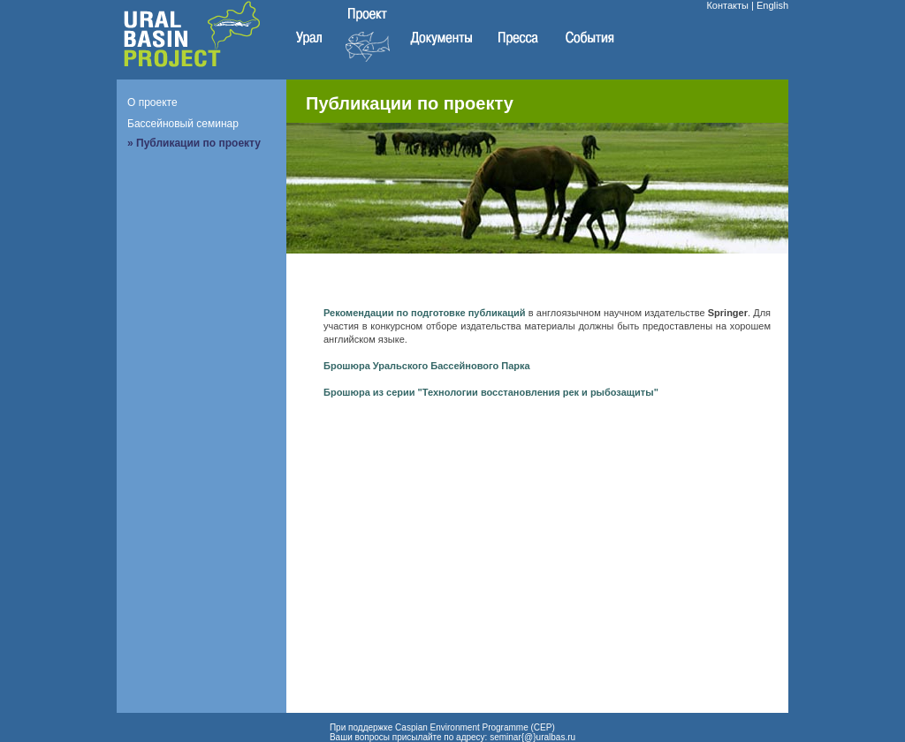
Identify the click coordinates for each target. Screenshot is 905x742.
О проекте (152, 102)
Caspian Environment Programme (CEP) (475, 727)
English (772, 5)
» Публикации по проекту (194, 143)
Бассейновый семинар (183, 123)
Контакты (727, 5)
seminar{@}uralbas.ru (532, 737)
